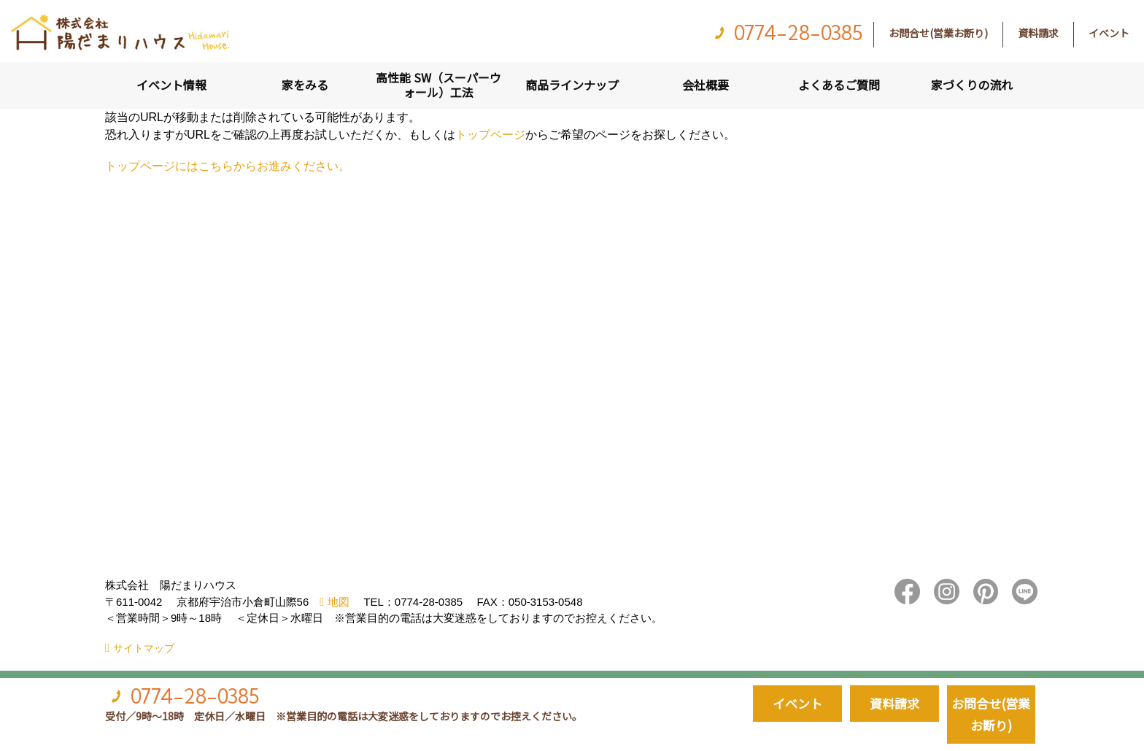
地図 (338, 602)
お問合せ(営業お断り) (938, 33)
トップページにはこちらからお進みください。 (227, 166)
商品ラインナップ (572, 84)
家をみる (305, 84)
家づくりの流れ (972, 84)
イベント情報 (171, 84)
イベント (1109, 33)
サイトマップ (143, 648)
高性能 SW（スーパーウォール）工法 (438, 85)
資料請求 (1038, 33)
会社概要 (705, 84)
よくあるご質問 (839, 84)
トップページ (490, 134)
